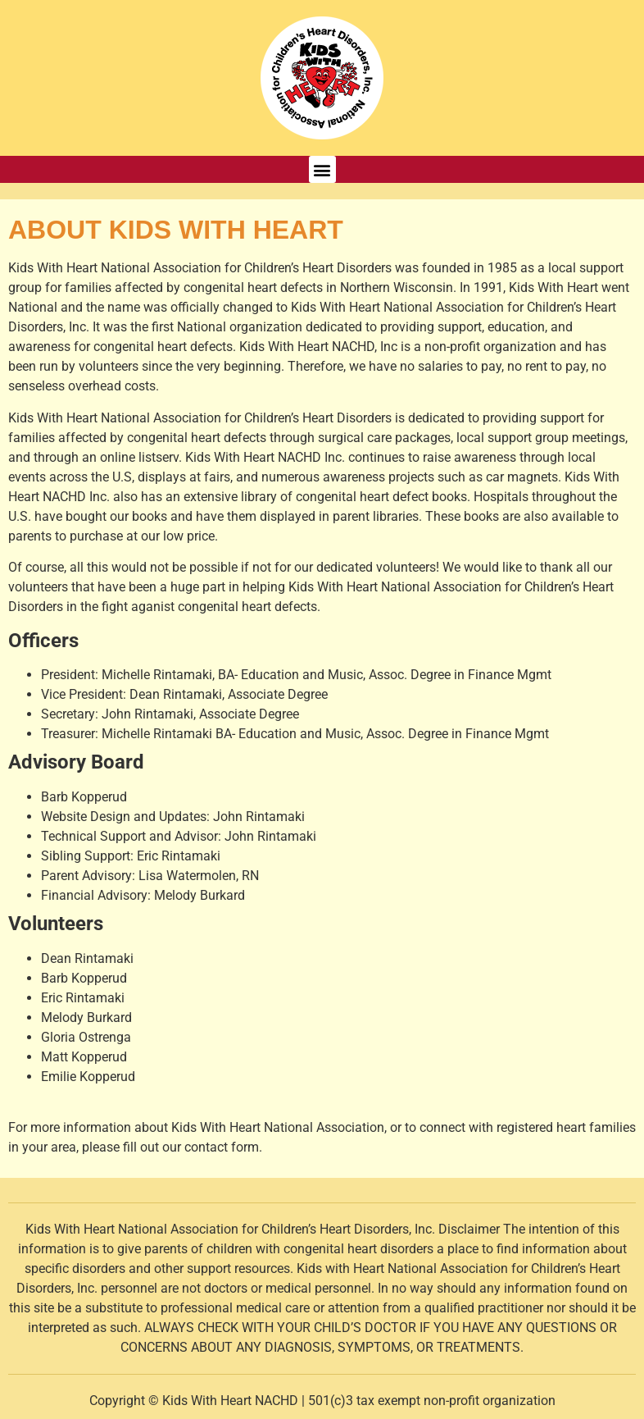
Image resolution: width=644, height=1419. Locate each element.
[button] (322, 169)
